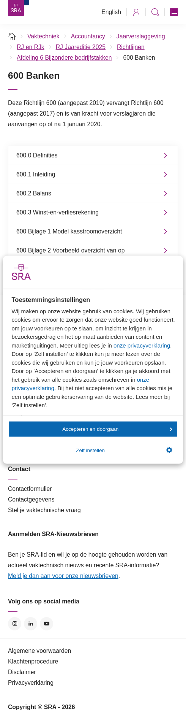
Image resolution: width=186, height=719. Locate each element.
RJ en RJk (30, 47)
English (111, 12)
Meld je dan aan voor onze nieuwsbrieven (63, 576)
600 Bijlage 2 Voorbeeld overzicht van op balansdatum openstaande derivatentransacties (79, 254)
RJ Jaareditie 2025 (81, 47)
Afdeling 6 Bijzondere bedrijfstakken (64, 57)
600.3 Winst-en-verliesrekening (57, 212)
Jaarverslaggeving (141, 36)
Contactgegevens (31, 499)
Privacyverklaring (31, 682)
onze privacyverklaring (141, 345)
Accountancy (88, 36)
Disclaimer (22, 672)
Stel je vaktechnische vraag (44, 510)
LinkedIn (30, 623)
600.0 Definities (37, 155)
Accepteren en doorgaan (117, 429)
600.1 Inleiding (35, 174)
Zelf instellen (124, 450)
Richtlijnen (131, 47)
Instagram (14, 623)
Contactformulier (30, 489)
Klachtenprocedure (33, 661)
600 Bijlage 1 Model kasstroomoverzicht (69, 231)
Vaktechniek (43, 36)
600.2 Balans (33, 193)
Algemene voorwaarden (39, 651)
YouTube (46, 623)
